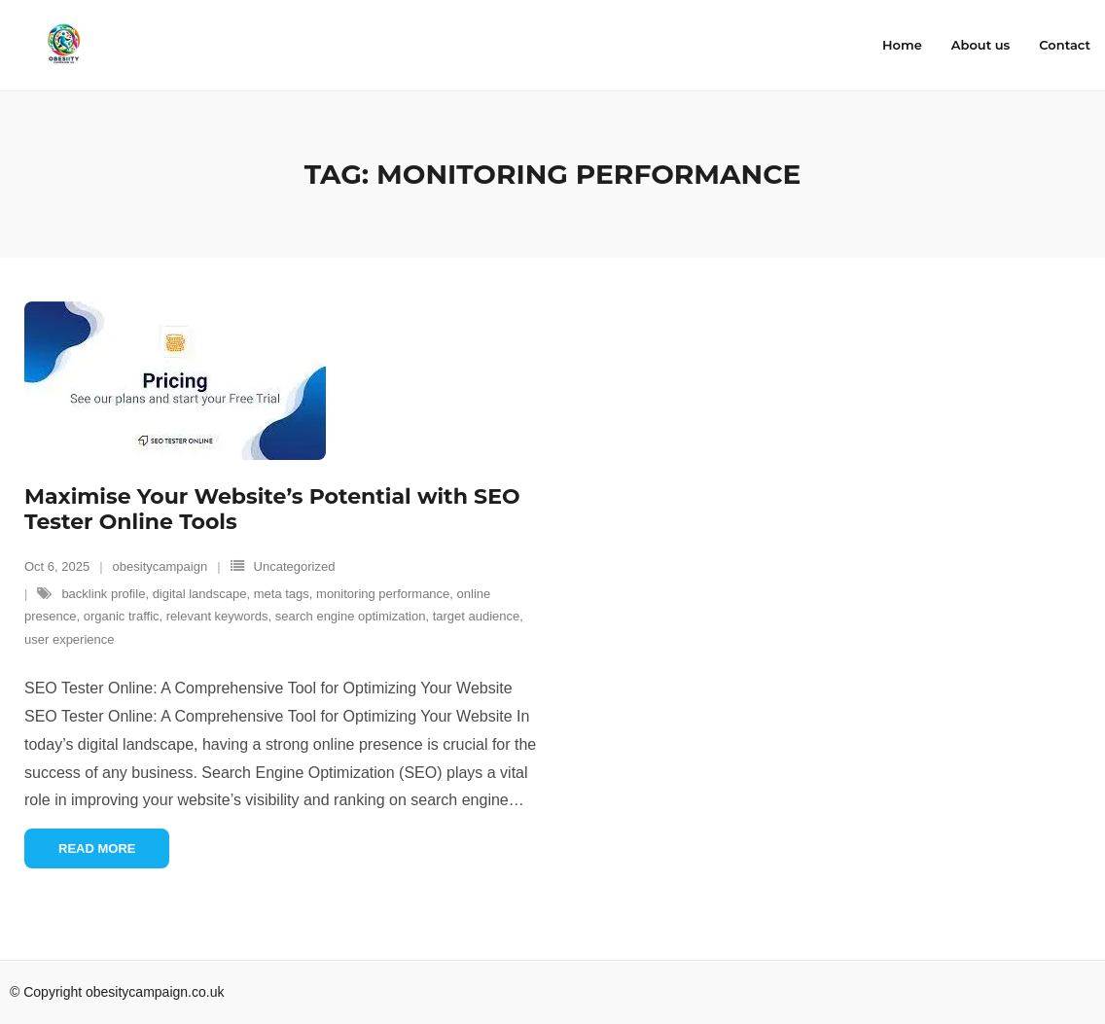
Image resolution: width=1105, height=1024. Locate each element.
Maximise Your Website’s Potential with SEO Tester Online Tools (271, 509)
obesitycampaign (160, 566)
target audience (476, 616)
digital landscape (200, 593)
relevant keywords (217, 616)
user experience (69, 639)
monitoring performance (382, 593)
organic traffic (122, 616)
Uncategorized (295, 566)
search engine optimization (350, 616)
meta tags (281, 593)
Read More (96, 848)
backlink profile (103, 593)
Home (902, 45)
